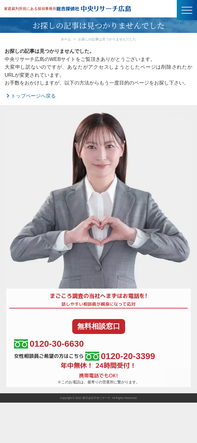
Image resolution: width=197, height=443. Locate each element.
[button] (187, 10)
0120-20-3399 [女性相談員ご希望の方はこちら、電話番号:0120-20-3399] (120, 356)
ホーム (66, 39)
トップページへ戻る (30, 95)
